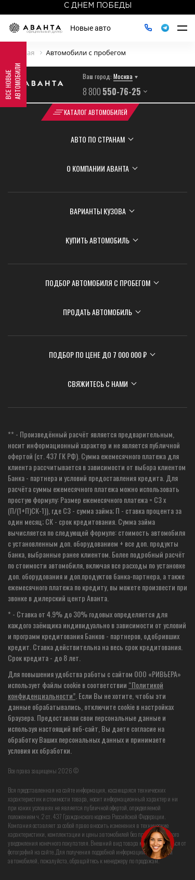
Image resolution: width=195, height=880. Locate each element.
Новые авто (90, 28)
